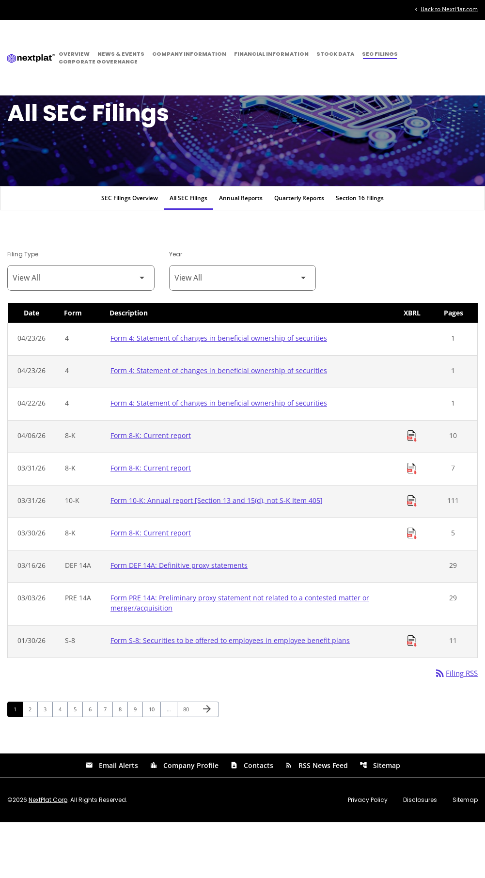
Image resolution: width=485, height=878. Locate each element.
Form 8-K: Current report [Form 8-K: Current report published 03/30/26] (150, 587)
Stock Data (335, 54)
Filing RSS (455, 728)
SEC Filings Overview (129, 253)
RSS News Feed (316, 821)
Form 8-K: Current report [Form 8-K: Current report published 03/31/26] (150, 522)
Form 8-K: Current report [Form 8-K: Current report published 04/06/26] (150, 490)
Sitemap (380, 821)
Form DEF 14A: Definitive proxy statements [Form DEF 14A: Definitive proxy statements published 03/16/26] (179, 620)
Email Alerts (111, 821)
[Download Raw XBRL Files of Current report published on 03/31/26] (412, 523)
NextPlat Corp (48, 855)
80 (189, 764)
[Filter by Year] (242, 332)
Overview (74, 54)
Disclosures (420, 856)
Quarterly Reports (299, 253)
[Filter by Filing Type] (81, 332)
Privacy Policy (368, 856)
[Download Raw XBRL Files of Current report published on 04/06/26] (412, 491)
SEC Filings (380, 54)
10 (154, 764)
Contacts (251, 821)
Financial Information (271, 54)
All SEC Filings (188, 253)
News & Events (120, 54)
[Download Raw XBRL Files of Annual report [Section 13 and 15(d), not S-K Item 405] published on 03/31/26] (412, 556)
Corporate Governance (98, 61)
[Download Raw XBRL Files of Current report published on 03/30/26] (412, 588)
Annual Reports (241, 253)
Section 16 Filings (360, 253)
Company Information (189, 54)
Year (175, 309)
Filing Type (22, 309)
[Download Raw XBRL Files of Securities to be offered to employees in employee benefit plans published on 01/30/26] (412, 696)
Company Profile (184, 821)
